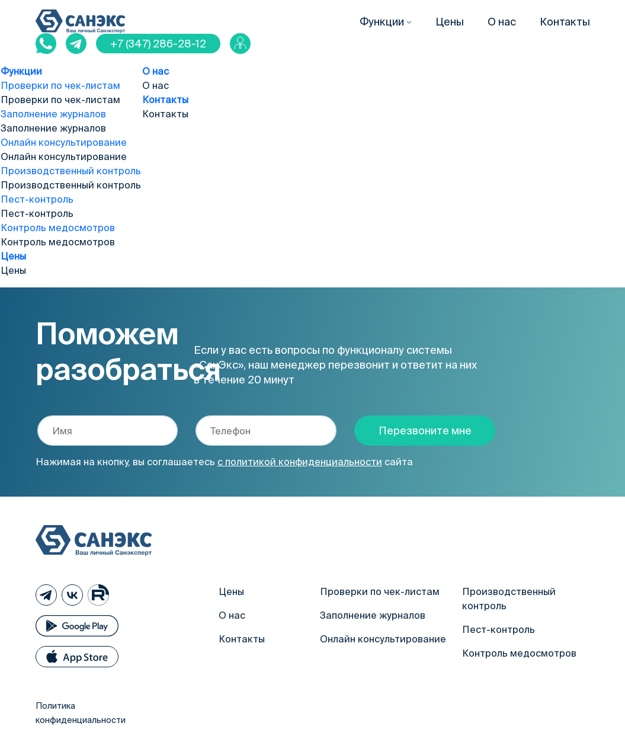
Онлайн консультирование (64, 142)
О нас (502, 21)
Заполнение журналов (53, 113)
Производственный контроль (71, 170)
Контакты (565, 21)
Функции (382, 21)
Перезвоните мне (425, 430)
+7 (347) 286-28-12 (158, 43)
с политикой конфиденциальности (299, 461)
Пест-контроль (37, 199)
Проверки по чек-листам (60, 85)
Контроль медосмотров (58, 227)
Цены (449, 21)
